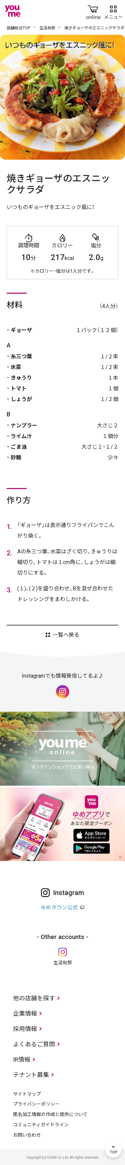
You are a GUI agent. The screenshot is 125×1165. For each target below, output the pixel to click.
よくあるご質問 (34, 1044)
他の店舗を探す (34, 998)
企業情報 (25, 1013)
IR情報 (21, 1059)
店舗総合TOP (18, 28)
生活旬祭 (47, 28)
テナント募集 (31, 1074)
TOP (113, 1149)
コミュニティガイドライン (41, 1124)
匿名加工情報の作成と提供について (50, 1114)
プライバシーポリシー (36, 1104)
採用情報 (25, 1028)
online (93, 11)
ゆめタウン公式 (59, 907)
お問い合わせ (27, 1135)
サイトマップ (27, 1094)
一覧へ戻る (66, 635)
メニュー (113, 11)
